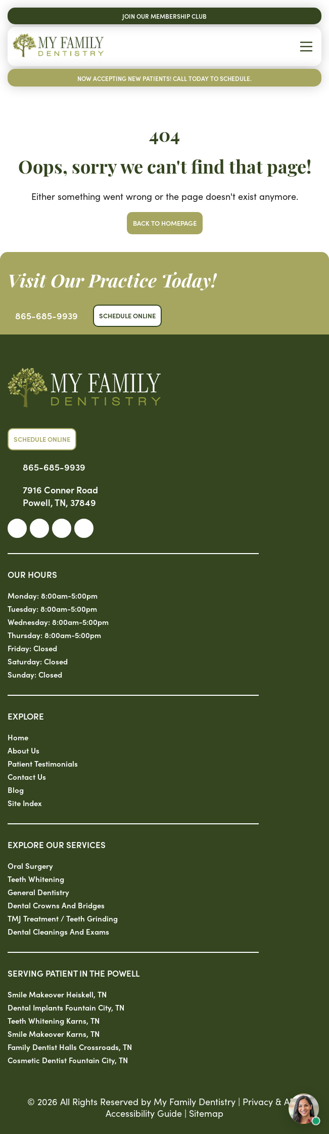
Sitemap (206, 1113)
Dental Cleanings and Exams (58, 931)
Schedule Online (127, 315)
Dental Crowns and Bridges (56, 905)
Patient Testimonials (43, 763)
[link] (17, 528)
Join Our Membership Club (164, 16)
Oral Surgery (30, 865)
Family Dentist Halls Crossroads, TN (70, 1046)
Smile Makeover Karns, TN (54, 1033)
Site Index (25, 802)
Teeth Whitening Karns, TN (54, 1020)
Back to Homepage (165, 223)
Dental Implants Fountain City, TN (66, 1007)
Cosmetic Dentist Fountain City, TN (68, 1060)
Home (18, 737)
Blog (16, 789)
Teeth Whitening (36, 878)
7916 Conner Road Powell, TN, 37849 (60, 496)
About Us (23, 750)
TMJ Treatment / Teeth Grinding (63, 918)
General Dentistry (38, 892)
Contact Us (27, 776)
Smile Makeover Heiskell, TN (57, 994)
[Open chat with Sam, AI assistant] (304, 1109)
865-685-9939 (46, 315)
